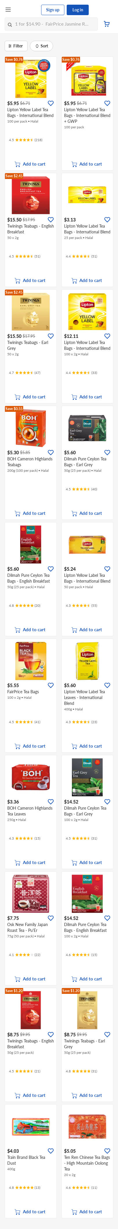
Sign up (52, 9)
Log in (77, 9)
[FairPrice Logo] (26, 9)
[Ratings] (25, 140)
